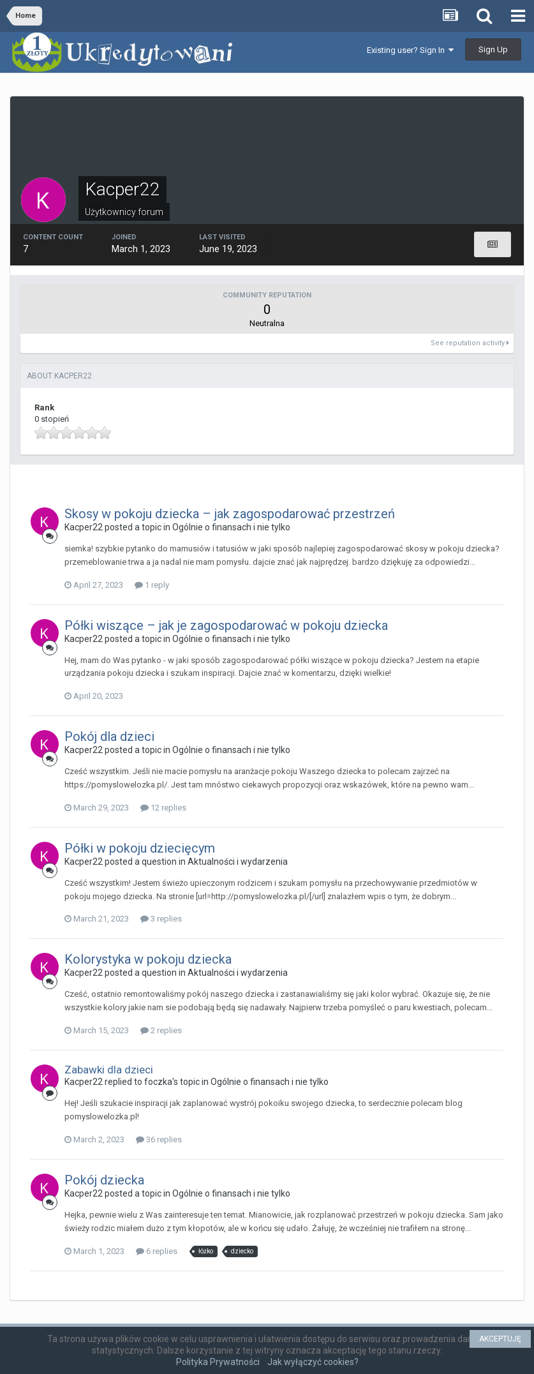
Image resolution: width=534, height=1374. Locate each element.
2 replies (161, 1030)
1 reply (152, 585)
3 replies (161, 918)
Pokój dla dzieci (109, 736)
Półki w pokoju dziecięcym (139, 848)
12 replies (163, 807)
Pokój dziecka (104, 1180)
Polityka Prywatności (218, 1362)
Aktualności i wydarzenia (238, 861)
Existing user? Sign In (410, 50)
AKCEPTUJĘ (500, 1338)
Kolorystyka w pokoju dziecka (148, 959)
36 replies (159, 1139)
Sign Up (493, 49)
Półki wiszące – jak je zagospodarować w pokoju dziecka (226, 625)
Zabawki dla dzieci (108, 1069)
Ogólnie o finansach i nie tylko (231, 527)
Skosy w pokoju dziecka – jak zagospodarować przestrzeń (229, 513)
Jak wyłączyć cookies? (313, 1362)
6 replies (156, 1251)
